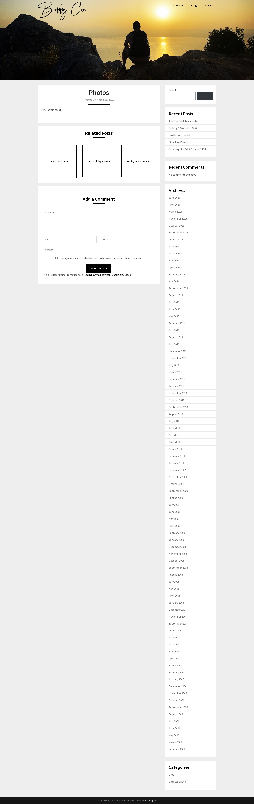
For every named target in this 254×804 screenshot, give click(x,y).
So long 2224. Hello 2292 (183, 128)
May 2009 (174, 518)
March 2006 (175, 742)
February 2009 (177, 532)
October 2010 (176, 400)
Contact (208, 5)
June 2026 (174, 197)
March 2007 (175, 665)
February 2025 (177, 274)
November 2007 (178, 616)
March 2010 (175, 449)
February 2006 (177, 749)
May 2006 (174, 735)
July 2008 (174, 581)
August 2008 (176, 574)
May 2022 (174, 316)
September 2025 (178, 232)
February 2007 (177, 672)
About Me (178, 5)
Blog (194, 5)
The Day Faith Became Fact (184, 121)
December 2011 (178, 351)
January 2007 (176, 679)
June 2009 (174, 511)
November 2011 (178, 358)
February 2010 (177, 456)
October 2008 (176, 560)
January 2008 (176, 602)
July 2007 (174, 637)
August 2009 (176, 497)
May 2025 (174, 260)
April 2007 (174, 658)
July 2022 (174, 302)
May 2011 (174, 365)
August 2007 (176, 630)
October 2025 (176, 225)
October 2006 (176, 700)
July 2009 (174, 504)
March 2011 (175, 372)
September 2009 (178, 491)
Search (173, 90)
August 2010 (176, 414)
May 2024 (174, 281)
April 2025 (174, 267)
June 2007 (174, 644)
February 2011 (177, 379)
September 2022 (178, 288)
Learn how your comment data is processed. (108, 274)
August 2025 (176, 239)
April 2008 (174, 595)
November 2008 (178, 553)
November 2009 (178, 477)
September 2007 (178, 623)
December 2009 (178, 470)
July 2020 (174, 330)
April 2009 (174, 525)
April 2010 (174, 442)
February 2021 (177, 323)
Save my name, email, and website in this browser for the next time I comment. (100, 258)
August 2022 (176, 295)
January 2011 (176, 386)
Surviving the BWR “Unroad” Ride (188, 149)
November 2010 (178, 393)
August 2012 (176, 337)
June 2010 (174, 428)
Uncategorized (177, 781)
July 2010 (174, 421)
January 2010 (176, 463)
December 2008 (178, 546)
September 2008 (178, 567)
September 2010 (178, 407)
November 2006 (178, 693)
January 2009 (176, 539)
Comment (99, 221)
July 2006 (174, 721)
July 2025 (174, 246)
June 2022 (174, 309)
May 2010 (174, 435)
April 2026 (174, 204)
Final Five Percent (179, 142)
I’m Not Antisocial (179, 135)
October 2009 (176, 484)
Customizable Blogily (145, 800)
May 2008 (174, 588)
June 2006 (174, 728)
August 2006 (176, 714)
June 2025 (174, 253)
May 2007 (174, 651)
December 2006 (178, 686)
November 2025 (178, 218)
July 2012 (174, 344)
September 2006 (178, 707)
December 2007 (178, 609)
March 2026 (175, 211)
